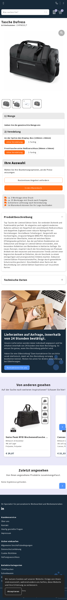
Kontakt (4, 525)
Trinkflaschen (7, 569)
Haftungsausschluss (10, 557)
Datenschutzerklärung (11, 549)
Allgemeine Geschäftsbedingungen (16, 545)
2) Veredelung (12, 131)
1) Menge (9, 115)
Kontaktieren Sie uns (17, 367)
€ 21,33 (61, 453)
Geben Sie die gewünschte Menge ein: (22, 125)
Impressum (6, 533)
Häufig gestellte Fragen (12, 529)
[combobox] (22, 12)
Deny (24, 591)
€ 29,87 (10, 453)
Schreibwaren (7, 573)
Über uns (5, 521)
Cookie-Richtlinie (9, 553)
